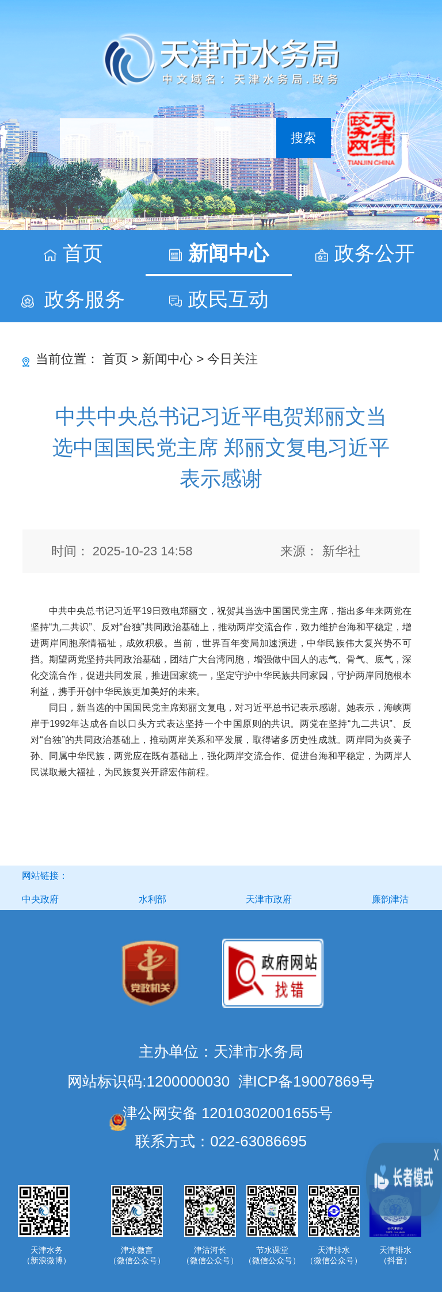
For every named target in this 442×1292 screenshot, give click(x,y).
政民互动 (228, 299)
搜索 (303, 138)
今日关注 (232, 359)
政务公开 (374, 253)
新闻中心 (228, 253)
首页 (83, 253)
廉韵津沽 (390, 899)
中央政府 (40, 899)
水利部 (152, 899)
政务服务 (84, 299)
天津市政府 (269, 899)
